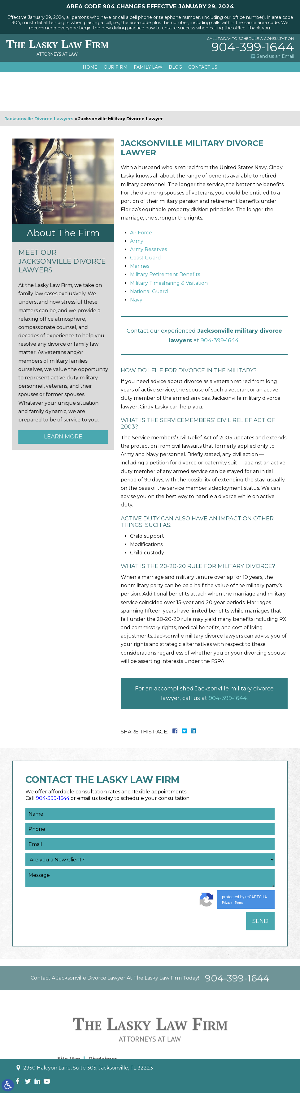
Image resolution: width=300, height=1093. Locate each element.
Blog (175, 67)
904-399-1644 (252, 47)
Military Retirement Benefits (165, 274)
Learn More (61, 436)
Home (90, 67)
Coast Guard (145, 258)
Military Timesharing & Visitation (169, 283)
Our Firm (116, 67)
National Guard (149, 291)
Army (136, 241)
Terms (239, 902)
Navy (136, 300)
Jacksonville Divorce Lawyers (39, 119)
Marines (139, 266)
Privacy (227, 902)
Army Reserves (148, 249)
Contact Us (202, 67)
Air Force (141, 233)
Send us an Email (275, 56)
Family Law (148, 67)
